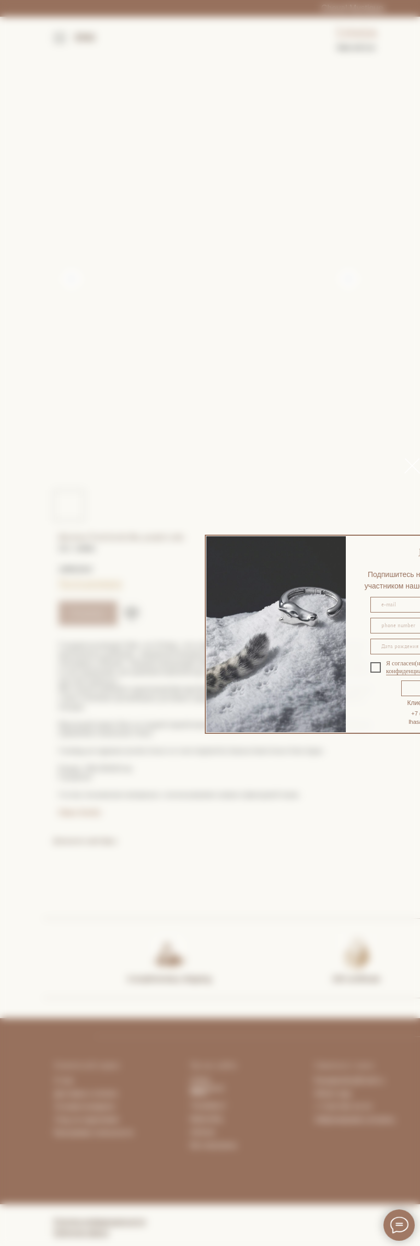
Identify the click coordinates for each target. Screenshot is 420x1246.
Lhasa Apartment (207, 1084)
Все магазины (213, 1145)
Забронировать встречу (354, 1119)
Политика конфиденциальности (99, 1221)
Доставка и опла (82, 1093)
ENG (85, 37)
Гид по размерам (90, 582)
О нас (64, 1080)
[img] (168, 952)
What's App (332, 1093)
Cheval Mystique (352, 8)
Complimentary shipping (169, 978)
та (114, 1093)
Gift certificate (356, 978)
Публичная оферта (81, 1232)
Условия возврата (84, 1106)
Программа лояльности (93, 1132)
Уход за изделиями (86, 1119)
